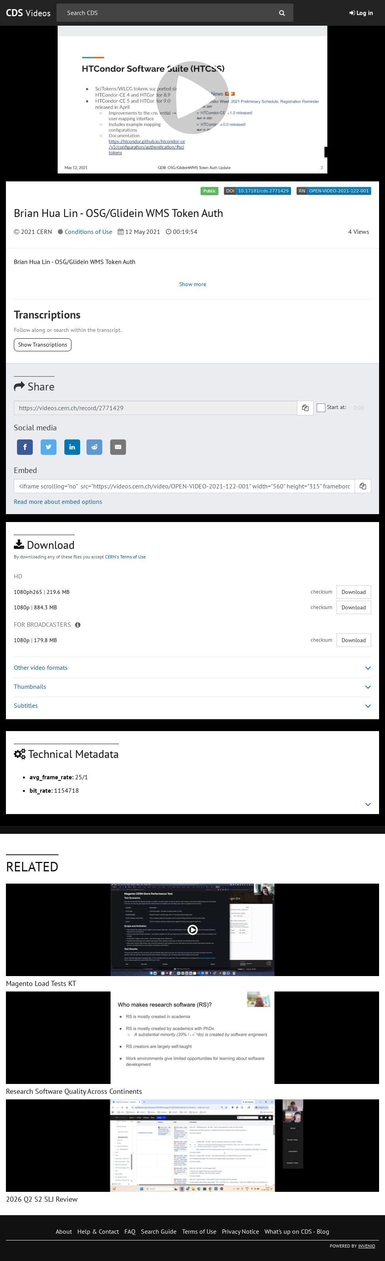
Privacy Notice (240, 1231)
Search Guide (159, 1231)
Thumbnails (192, 686)
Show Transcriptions (42, 344)
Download (354, 592)
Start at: (331, 407)
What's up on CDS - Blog (297, 1231)
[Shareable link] (155, 408)
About (64, 1231)
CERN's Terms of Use (125, 557)
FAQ (129, 1231)
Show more (192, 284)
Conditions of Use (88, 232)
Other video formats (192, 667)
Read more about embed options (58, 501)
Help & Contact (98, 1231)
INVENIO (366, 1246)
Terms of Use (199, 1231)
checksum (321, 591)
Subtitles (192, 705)
